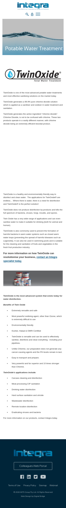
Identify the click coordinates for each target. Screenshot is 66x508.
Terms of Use (14, 485)
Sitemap (43, 485)
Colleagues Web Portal (33, 465)
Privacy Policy (29, 485)
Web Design (26, 496)
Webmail (54, 485)
